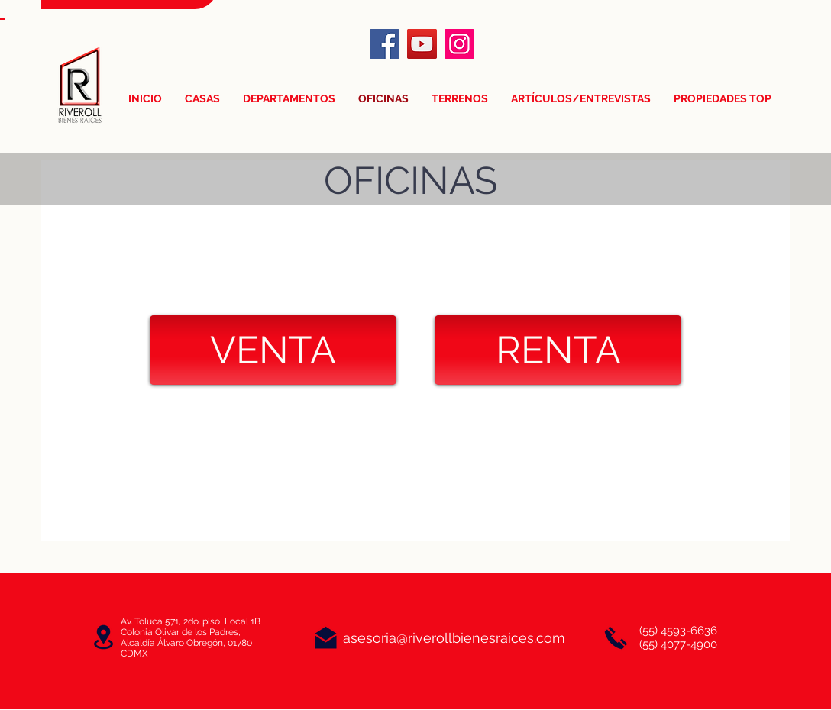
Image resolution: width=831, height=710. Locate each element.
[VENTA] (273, 350)
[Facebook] (384, 44)
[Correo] (325, 637)
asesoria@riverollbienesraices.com (454, 638)
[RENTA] (558, 350)
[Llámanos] (616, 637)
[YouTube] (422, 44)
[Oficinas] (103, 637)
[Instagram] (459, 44)
